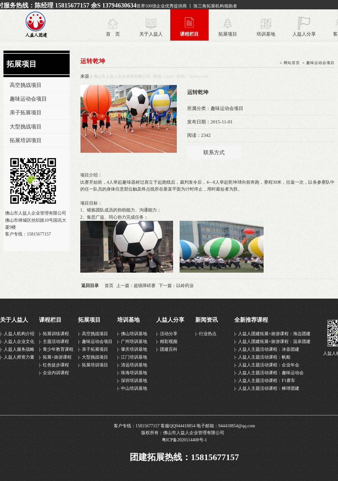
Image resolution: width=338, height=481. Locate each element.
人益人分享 (304, 34)
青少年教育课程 (58, 349)
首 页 (113, 34)
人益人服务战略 (19, 349)
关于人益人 (151, 34)
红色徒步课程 (56, 365)
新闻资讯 (206, 320)
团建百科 (168, 349)
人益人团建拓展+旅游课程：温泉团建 (274, 341)
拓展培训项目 (26, 140)
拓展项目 (227, 34)
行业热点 (207, 333)
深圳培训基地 (134, 380)
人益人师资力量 (19, 357)
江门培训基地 (134, 357)
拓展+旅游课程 (57, 357)
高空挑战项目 (26, 85)
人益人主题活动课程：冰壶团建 (268, 349)
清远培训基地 (134, 365)
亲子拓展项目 (26, 113)
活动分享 (168, 333)
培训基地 (265, 34)
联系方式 (214, 153)
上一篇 (136, 285)
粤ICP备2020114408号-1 (184, 440)
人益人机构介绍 (19, 333)
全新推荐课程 (251, 320)
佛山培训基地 (134, 333)
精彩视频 (168, 341)
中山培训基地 (134, 388)
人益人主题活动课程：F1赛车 (266, 380)
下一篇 (176, 285)
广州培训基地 (134, 341)
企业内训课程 (56, 372)
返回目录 (90, 285)
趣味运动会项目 (28, 99)
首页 (109, 285)
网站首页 (292, 63)
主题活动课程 (56, 341)
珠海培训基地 (134, 372)
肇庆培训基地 (134, 349)
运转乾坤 (92, 61)
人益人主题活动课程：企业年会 (268, 365)
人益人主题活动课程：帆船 (264, 357)
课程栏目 (189, 34)
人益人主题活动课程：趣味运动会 (271, 372)
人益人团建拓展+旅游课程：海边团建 (274, 333)
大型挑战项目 (26, 127)
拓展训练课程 (56, 333)
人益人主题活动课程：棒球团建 (268, 388)
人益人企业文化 (19, 341)
